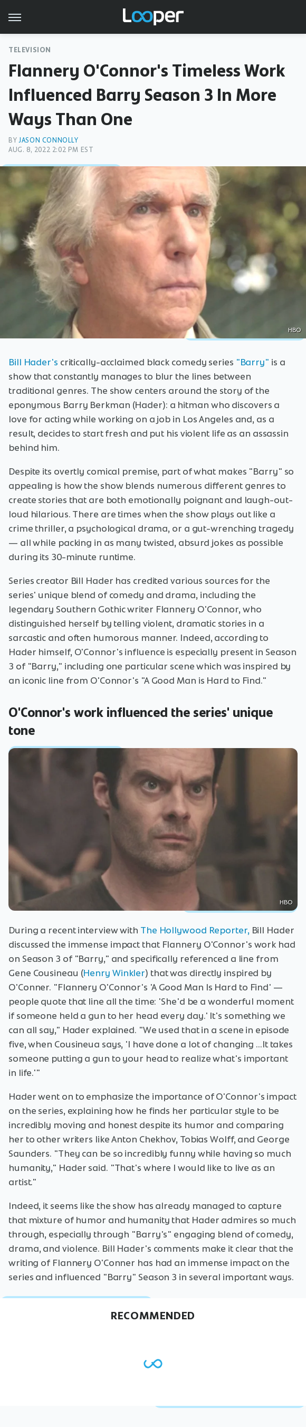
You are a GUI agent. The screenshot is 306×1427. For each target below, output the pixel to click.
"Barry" (252, 362)
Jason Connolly (48, 140)
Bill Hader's (33, 362)
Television (29, 49)
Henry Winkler (114, 973)
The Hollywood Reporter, (195, 930)
